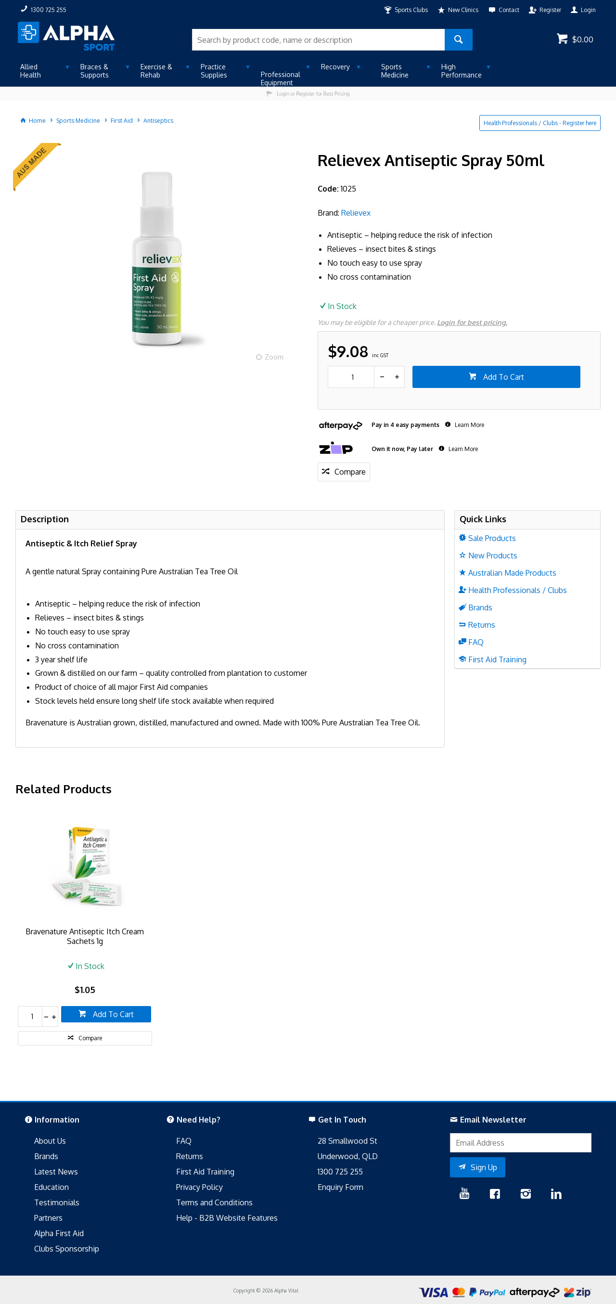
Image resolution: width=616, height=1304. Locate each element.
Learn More (468, 424)
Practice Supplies (214, 71)
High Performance (461, 71)
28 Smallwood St (347, 1141)
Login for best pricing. (472, 322)
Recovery (335, 67)
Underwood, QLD (348, 1156)
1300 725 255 (340, 1171)
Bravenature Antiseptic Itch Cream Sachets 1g (85, 936)
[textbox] (318, 40)
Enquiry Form (340, 1187)
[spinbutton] (351, 376)
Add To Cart (502, 377)
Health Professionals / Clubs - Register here (540, 123)
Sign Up (484, 1167)
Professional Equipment (280, 78)
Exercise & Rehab (156, 71)
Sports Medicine (395, 71)
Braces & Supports (94, 71)
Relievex (356, 213)
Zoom (274, 357)
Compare (350, 472)
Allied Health (30, 71)
